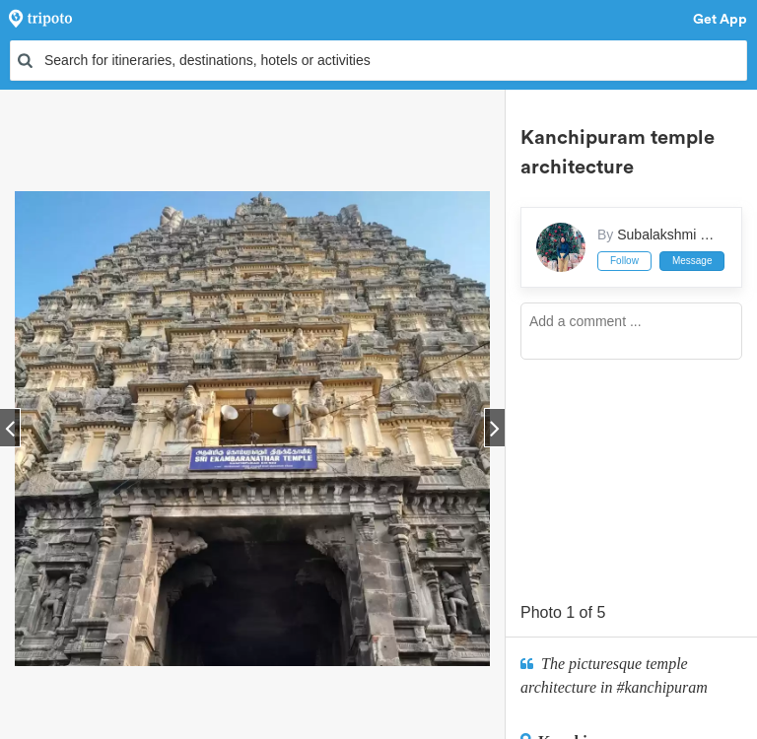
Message (692, 260)
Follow (624, 260)
